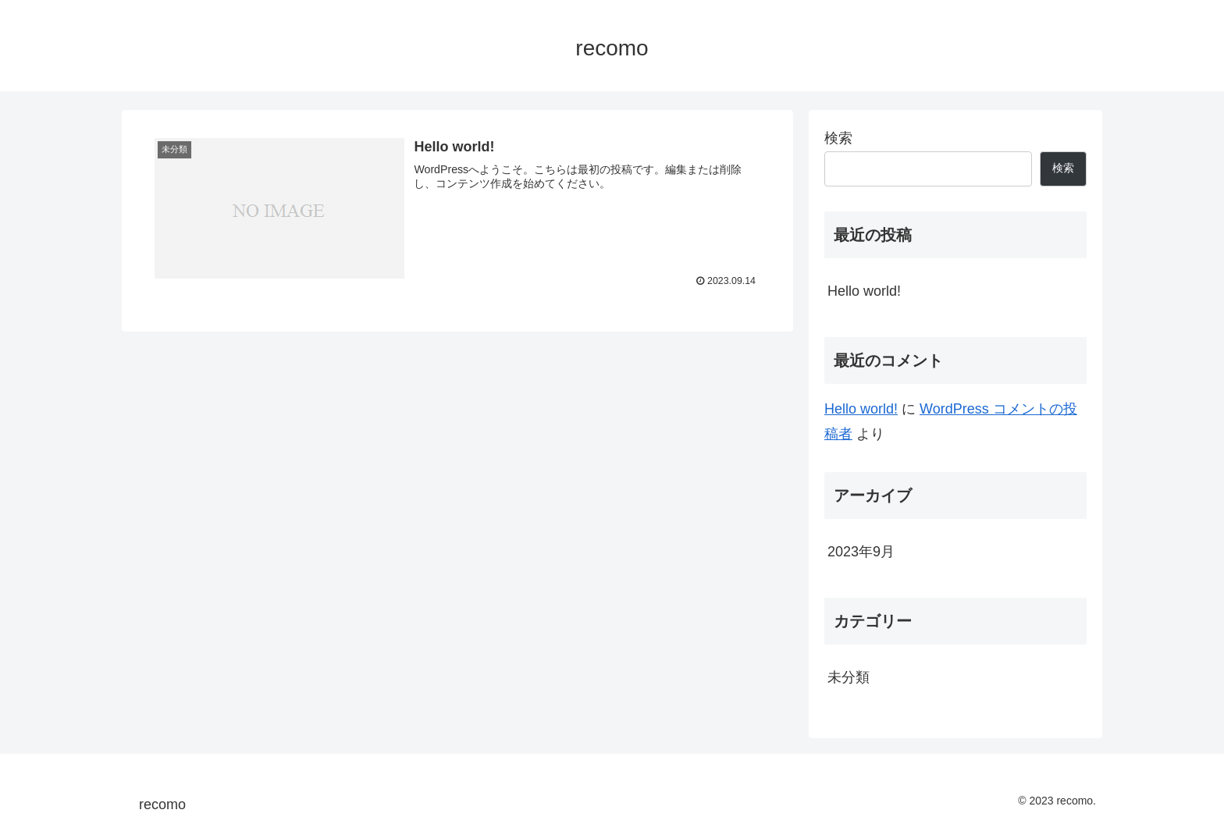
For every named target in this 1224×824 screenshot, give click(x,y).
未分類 (848, 677)
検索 (838, 138)
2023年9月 (861, 551)
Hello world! (864, 291)
